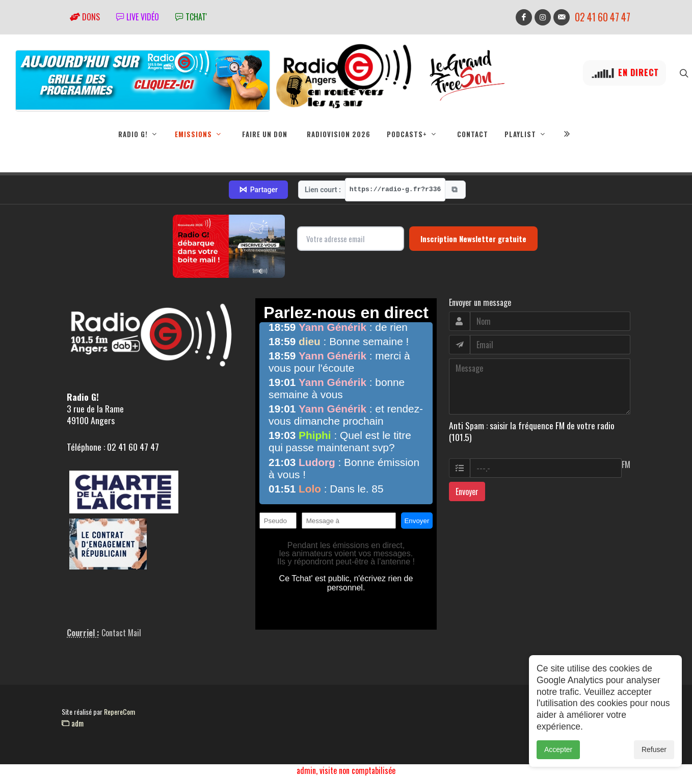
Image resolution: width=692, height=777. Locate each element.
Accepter (558, 750)
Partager (258, 190)
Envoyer (467, 492)
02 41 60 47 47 (602, 17)
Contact (472, 134)
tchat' (191, 17)
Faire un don (264, 134)
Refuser (654, 750)
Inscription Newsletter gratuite (473, 239)
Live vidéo (137, 17)
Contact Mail (121, 633)
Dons (85, 17)
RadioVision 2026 (338, 134)
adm (73, 723)
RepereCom (119, 712)
